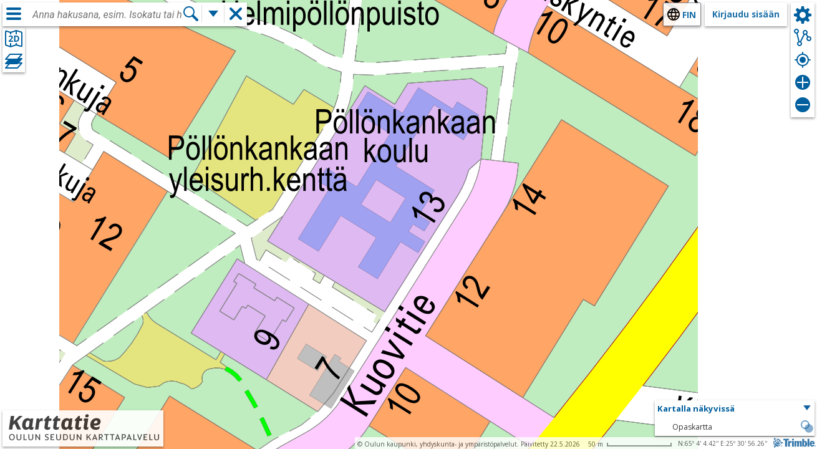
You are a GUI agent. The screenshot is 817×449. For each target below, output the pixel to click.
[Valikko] (14, 14)
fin (689, 15)
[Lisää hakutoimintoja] (213, 14)
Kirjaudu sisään (746, 14)
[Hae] (191, 14)
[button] (735, 409)
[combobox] (107, 14)
